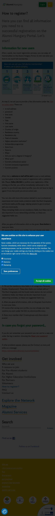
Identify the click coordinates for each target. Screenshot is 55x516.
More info (33, 249)
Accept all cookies (43, 276)
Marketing (7, 260)
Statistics (7, 257)
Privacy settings (4, 511)
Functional (7, 254)
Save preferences (11, 266)
